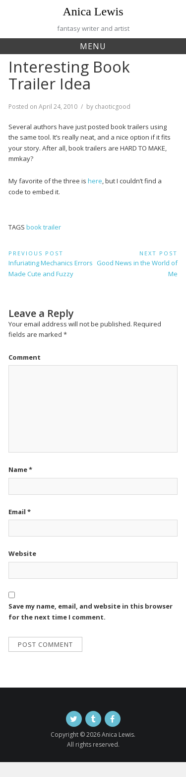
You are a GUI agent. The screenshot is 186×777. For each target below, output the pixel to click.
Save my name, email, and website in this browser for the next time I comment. (90, 611)
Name (20, 469)
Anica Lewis (93, 11)
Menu (93, 46)
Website (22, 553)
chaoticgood (112, 106)
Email (19, 511)
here (95, 180)
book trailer (43, 227)
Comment (24, 357)
